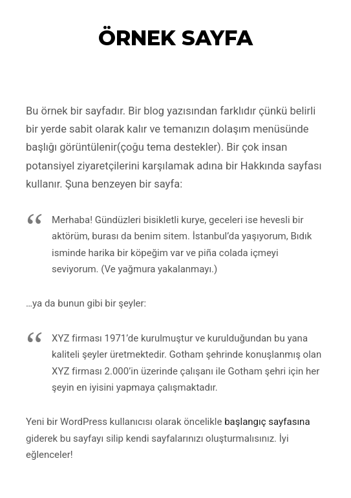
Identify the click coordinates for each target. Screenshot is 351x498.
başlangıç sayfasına (267, 422)
